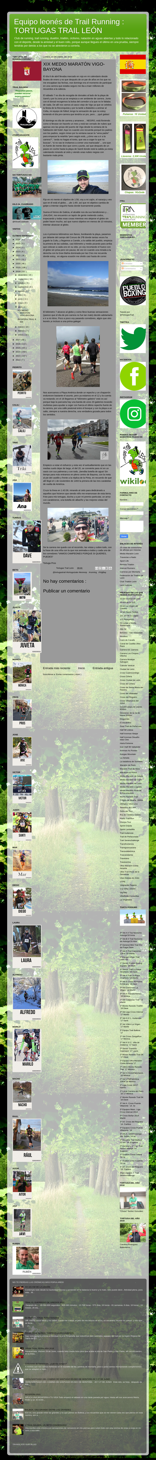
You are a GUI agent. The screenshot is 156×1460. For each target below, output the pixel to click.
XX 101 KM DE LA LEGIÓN (37, 1287)
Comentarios (129, 268)
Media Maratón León (129, 553)
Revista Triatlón (127, 564)
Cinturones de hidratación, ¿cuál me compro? (46, 1364)
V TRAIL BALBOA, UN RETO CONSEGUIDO (45, 1425)
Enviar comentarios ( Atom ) (69, 674)
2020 (18, 263)
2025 (18, 243)
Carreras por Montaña (130, 572)
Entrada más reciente (56, 668)
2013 (18, 356)
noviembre (23, 279)
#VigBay (102, 572)
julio (20, 295)
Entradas (127, 263)
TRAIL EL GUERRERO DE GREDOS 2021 (44, 1302)
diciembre (23, 275)
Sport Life (124, 561)
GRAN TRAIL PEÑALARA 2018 (39, 1348)
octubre (22, 283)
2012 (18, 360)
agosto (21, 291)
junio (20, 299)
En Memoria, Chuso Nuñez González (42, 1318)
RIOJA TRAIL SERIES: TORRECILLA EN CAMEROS (49, 1333)
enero (21, 335)
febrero (21, 331)
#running (93, 572)
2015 (18, 348)
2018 (18, 271)
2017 (18, 340)
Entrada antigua (103, 668)
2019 (18, 267)
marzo (21, 327)
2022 (18, 255)
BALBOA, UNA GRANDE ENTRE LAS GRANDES (48, 1410)
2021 (18, 259)
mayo (21, 303)
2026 (18, 239)
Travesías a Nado (128, 557)
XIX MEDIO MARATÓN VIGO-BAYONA (26, 312)
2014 (18, 352)
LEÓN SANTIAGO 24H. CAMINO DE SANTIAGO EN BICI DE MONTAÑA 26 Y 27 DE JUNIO (67, 1379)
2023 (18, 251)
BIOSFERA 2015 (32, 1394)
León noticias (126, 585)
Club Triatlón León (128, 581)
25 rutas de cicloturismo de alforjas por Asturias (131, 548)
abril (20, 307)
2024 (18, 247)
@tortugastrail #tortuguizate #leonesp (70, 572)
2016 (18, 344)
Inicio (81, 668)
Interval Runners (127, 568)
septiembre (23, 287)
